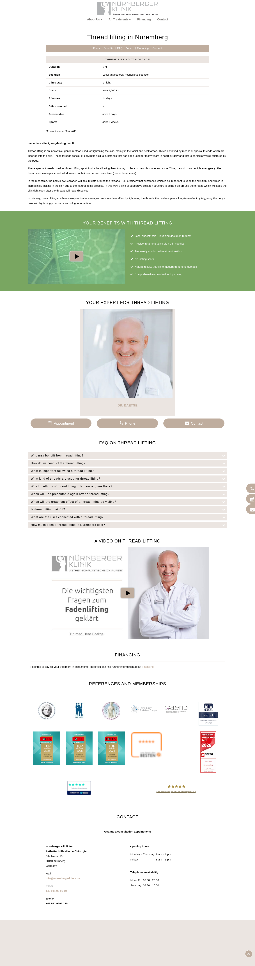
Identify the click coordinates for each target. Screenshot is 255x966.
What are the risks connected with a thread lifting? (129, 570)
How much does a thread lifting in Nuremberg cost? (129, 578)
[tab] (127, 508)
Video (129, 100)
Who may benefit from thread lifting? (129, 508)
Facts (96, 100)
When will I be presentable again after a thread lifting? (129, 547)
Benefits (108, 100)
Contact (162, 19)
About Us (93, 19)
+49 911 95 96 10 (56, 943)
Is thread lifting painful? (129, 562)
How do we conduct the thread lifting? (129, 516)
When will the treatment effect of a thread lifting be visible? (129, 554)
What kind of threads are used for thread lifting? (129, 531)
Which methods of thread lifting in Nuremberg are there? (129, 539)
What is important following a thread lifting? (129, 524)
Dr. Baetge (127, 458)
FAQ (120, 100)
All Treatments (118, 19)
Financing (144, 19)
